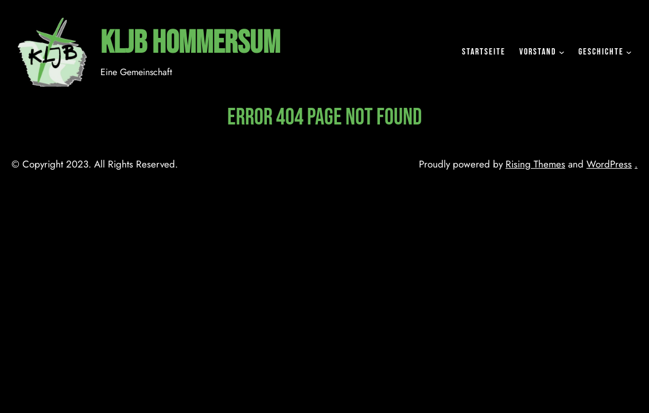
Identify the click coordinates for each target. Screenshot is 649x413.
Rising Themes (535, 164)
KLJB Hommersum (190, 43)
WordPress (609, 164)
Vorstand (538, 51)
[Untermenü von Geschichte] (629, 52)
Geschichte (601, 51)
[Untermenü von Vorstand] (562, 52)
